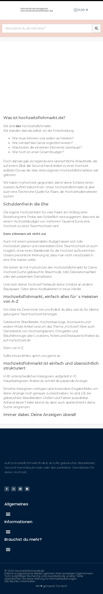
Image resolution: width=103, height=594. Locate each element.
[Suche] (96, 28)
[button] (8, 514)
